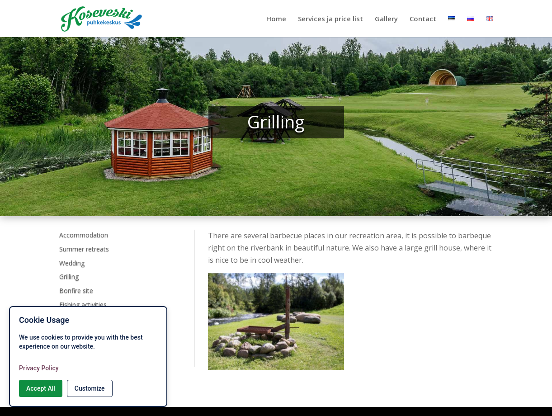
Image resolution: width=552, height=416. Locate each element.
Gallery (386, 19)
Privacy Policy (39, 368)
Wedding (72, 263)
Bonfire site (76, 290)
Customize (90, 388)
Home (276, 19)
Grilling (69, 276)
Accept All (40, 388)
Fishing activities (83, 304)
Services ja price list (330, 19)
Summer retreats (84, 249)
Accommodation (83, 235)
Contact (423, 19)
